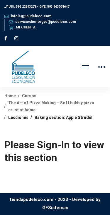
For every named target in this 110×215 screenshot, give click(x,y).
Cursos (29, 95)
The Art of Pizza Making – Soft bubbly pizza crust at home (51, 106)
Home (10, 95)
